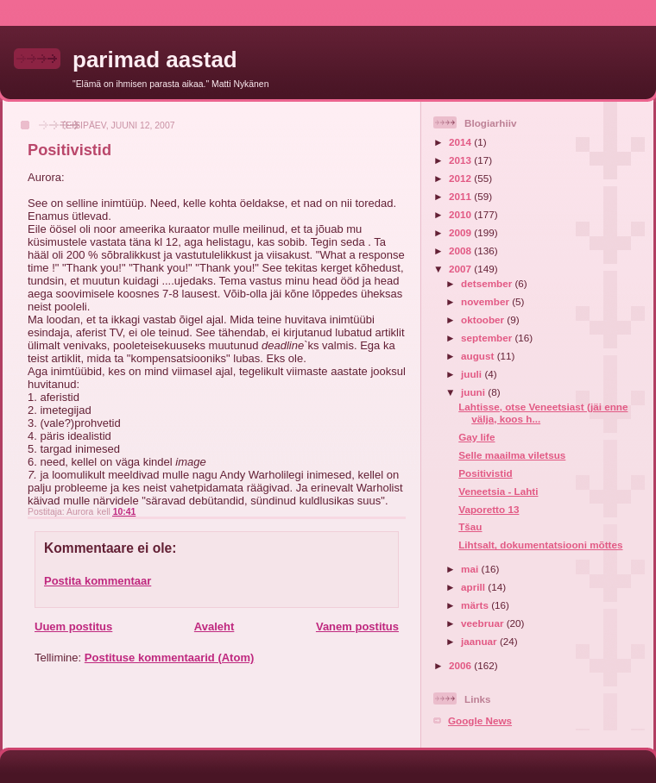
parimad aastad (155, 59)
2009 (461, 232)
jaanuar (480, 641)
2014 (461, 141)
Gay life (476, 436)
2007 (461, 268)
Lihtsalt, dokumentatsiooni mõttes (540, 544)
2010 (461, 214)
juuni (474, 392)
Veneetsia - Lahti (498, 491)
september (487, 337)
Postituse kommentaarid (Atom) (169, 657)
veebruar (484, 623)
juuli (472, 373)
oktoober (484, 319)
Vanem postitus (357, 626)
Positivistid (485, 473)
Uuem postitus (73, 626)
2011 (461, 196)
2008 (461, 250)
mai (471, 568)
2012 (461, 178)
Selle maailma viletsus (511, 454)
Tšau (470, 526)
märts (476, 605)
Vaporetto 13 (488, 509)
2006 (461, 665)
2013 (461, 160)
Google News (480, 720)
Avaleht (214, 626)
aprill (474, 586)
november (486, 301)
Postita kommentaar (97, 580)
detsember (487, 283)
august (479, 355)
